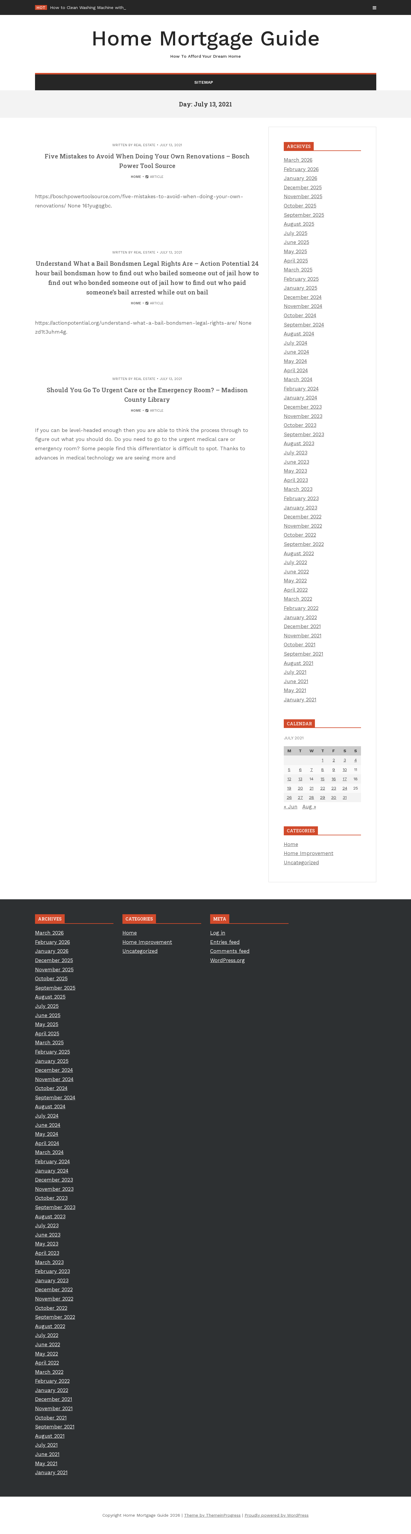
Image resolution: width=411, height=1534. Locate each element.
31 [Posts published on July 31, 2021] (345, 797)
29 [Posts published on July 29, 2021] (322, 797)
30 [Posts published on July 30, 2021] (333, 797)
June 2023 (296, 462)
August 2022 (299, 553)
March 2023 (298, 489)
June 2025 (296, 242)
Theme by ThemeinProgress (212, 1515)
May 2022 (295, 581)
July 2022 (295, 562)
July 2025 (295, 233)
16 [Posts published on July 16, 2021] (334, 778)
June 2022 (296, 572)
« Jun (291, 807)
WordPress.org (227, 960)
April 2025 (296, 261)
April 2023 (296, 480)
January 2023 (300, 508)
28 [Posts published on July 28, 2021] (311, 797)
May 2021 (295, 690)
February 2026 (301, 169)
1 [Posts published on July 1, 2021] (322, 760)
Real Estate (144, 145)
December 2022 (302, 517)
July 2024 (295, 343)
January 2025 (300, 288)
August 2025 (299, 224)
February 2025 (301, 279)
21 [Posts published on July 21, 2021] (311, 788)
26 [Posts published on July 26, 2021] (289, 797)
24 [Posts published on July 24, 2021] (344, 788)
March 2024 (298, 379)
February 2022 (301, 608)
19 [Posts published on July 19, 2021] (289, 788)
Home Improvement (308, 853)
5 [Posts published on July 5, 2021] (289, 769)
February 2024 (301, 389)
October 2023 (300, 425)
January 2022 (300, 617)
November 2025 (303, 196)
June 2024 (296, 352)
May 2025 (295, 251)
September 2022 (304, 544)
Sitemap (203, 82)
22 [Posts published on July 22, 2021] (322, 788)
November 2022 (303, 526)
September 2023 (304, 434)
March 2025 (298, 270)
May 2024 (295, 361)
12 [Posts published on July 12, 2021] (289, 778)
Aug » (309, 807)
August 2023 (299, 443)
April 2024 (296, 370)
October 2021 (300, 645)
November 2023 (303, 416)
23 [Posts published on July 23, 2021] (333, 788)
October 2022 (300, 535)
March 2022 (298, 599)
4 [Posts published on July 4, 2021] (355, 760)
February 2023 (301, 498)
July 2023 (295, 453)
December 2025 (303, 187)
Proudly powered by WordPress (277, 1515)
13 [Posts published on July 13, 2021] (300, 778)
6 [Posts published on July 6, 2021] (300, 769)
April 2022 (296, 590)
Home (136, 177)
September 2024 (304, 325)
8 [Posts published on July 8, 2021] (322, 769)
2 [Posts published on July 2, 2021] (334, 760)
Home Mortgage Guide (206, 42)
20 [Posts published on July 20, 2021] (300, 788)
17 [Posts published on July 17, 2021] (345, 778)
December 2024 (303, 297)
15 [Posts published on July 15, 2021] (322, 778)
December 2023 (303, 407)
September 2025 (304, 215)
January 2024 (300, 398)
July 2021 (295, 672)
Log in (217, 933)
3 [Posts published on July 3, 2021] (345, 760)
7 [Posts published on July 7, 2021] (311, 769)
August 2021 (298, 663)
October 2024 (300, 315)
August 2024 (299, 334)
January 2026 (300, 178)
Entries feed (225, 942)
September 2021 (303, 654)
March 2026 (298, 160)
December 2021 (302, 626)
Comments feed (230, 951)
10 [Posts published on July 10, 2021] (345, 769)
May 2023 (295, 471)
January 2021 (300, 700)
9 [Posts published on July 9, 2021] (333, 769)
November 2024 (303, 306)
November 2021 (302, 636)
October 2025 (300, 206)
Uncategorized (301, 863)
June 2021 (296, 681)
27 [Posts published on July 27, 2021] (300, 797)
